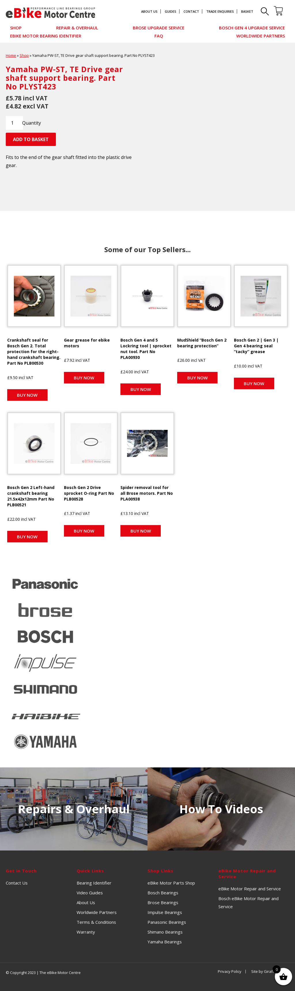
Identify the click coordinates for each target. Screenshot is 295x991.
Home (11, 55)
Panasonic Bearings (167, 922)
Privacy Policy (229, 971)
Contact (191, 11)
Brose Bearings (163, 902)
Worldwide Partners (260, 36)
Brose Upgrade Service (158, 28)
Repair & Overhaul (77, 28)
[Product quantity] (14, 123)
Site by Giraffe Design (270, 971)
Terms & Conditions (96, 922)
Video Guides (90, 893)
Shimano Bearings (165, 932)
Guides (170, 11)
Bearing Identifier (94, 883)
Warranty (86, 932)
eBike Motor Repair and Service (249, 888)
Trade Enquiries (220, 11)
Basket (247, 11)
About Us (149, 11)
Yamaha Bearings (165, 942)
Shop (16, 28)
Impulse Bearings (165, 912)
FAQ (158, 36)
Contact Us (17, 883)
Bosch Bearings (163, 893)
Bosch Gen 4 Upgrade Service (252, 28)
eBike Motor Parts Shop (171, 883)
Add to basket (31, 139)
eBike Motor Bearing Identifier (45, 36)
